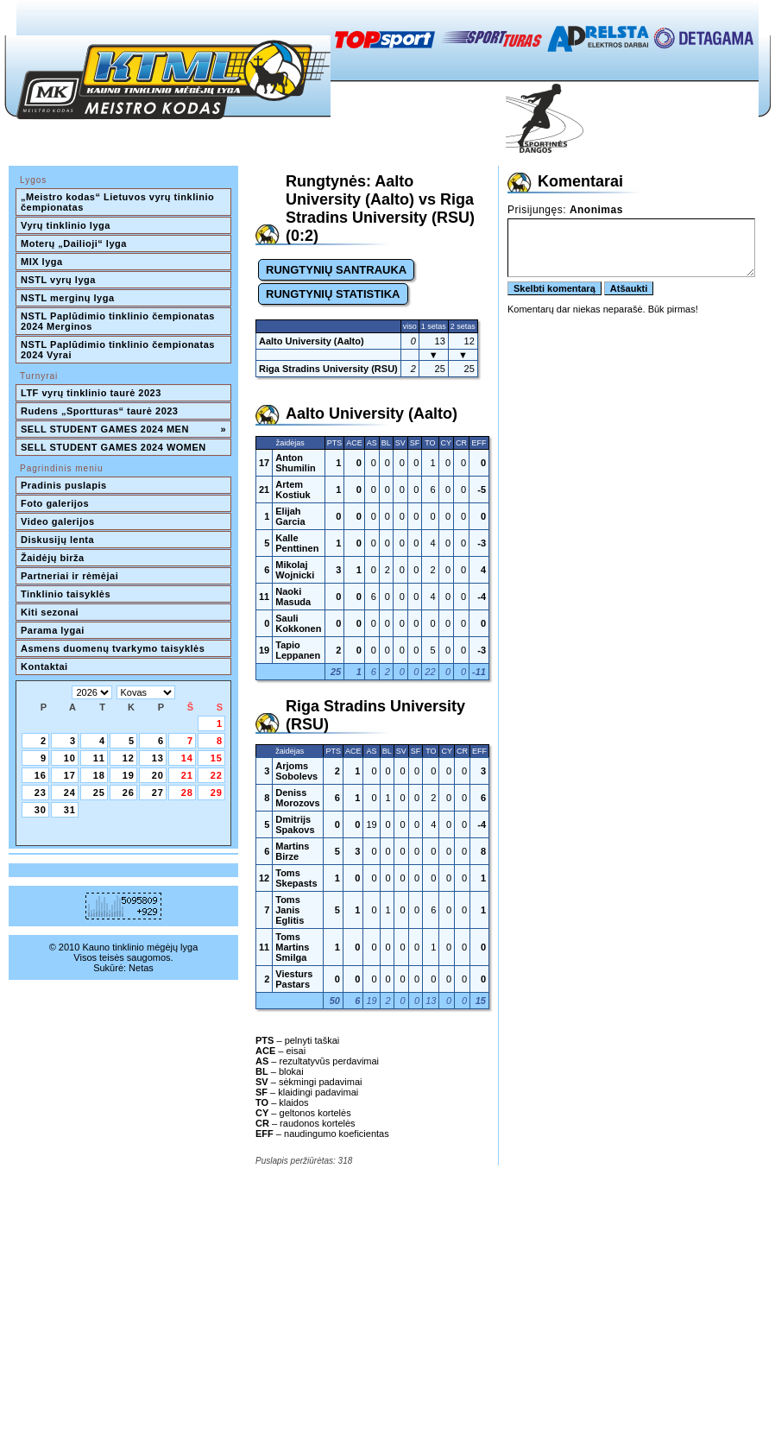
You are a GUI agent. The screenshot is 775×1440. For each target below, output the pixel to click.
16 (41, 775)
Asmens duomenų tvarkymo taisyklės (113, 648)
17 (70, 775)
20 (158, 775)
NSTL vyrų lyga (58, 280)
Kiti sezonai (50, 612)
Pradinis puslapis (64, 485)
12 (129, 758)
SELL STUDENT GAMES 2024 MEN (123, 429)
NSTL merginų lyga (68, 298)
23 (41, 792)
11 (99, 758)
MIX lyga (42, 261)
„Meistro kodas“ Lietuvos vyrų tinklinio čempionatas (119, 202)
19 (129, 775)
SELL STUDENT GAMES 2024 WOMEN (113, 447)
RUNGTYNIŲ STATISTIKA (333, 293)
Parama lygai (53, 630)
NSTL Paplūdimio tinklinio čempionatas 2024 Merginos (119, 321)
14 (187, 758)
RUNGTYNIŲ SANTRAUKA (336, 269)
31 (70, 810)
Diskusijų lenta (57, 539)
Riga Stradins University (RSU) (328, 368)
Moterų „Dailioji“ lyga (74, 243)
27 (158, 792)
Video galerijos (58, 521)
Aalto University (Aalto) (311, 341)
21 (187, 775)
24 (70, 792)
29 (217, 792)
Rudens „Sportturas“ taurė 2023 (100, 411)
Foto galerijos (55, 503)
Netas (141, 968)
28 (187, 792)
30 (41, 810)
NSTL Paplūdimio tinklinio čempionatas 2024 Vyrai (119, 349)
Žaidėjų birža (53, 558)
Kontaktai (44, 666)
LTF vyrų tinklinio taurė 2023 (91, 393)
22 (217, 775)
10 (70, 758)
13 (158, 758)
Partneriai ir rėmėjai (69, 576)
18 (99, 775)
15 (217, 758)
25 (99, 792)
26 (129, 792)
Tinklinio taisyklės (65, 594)
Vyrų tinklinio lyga (65, 225)
